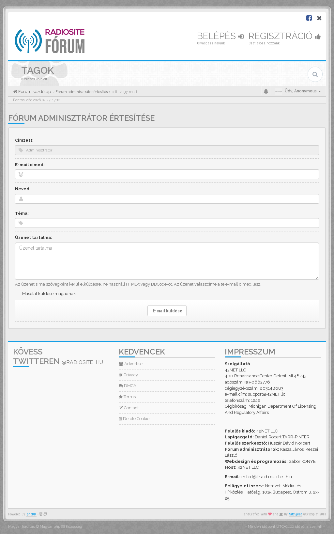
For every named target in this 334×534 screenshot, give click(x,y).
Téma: (22, 213)
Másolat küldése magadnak (49, 293)
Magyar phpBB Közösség (61, 527)
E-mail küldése (167, 310)
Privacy (128, 374)
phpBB (31, 514)
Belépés (220, 36)
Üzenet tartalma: (33, 237)
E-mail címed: (30, 164)
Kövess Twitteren (58, 356)
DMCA (127, 385)
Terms (127, 396)
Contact (129, 407)
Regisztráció (285, 36)
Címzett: (24, 140)
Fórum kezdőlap (34, 91)
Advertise (131, 363)
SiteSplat (295, 514)
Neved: (23, 188)
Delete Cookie (134, 418)
